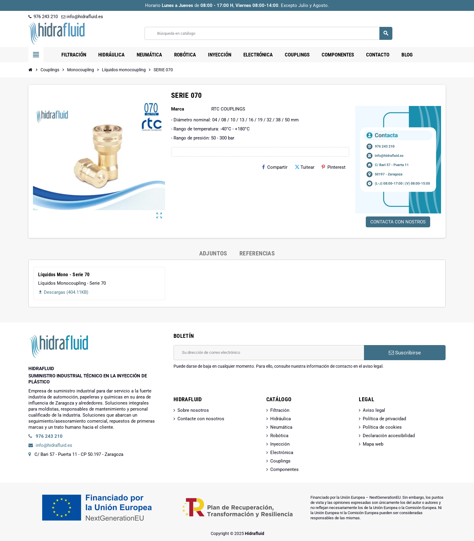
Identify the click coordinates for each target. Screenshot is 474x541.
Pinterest (334, 167)
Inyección (280, 444)
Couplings (280, 461)
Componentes (284, 469)
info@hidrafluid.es (82, 16)
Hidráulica (280, 418)
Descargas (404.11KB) (63, 292)
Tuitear (304, 167)
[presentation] (219, 384)
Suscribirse (405, 353)
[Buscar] (268, 33)
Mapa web (373, 444)
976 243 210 (43, 16)
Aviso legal (374, 410)
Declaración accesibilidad (389, 435)
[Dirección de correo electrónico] (269, 352)
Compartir (274, 167)
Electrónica (281, 452)
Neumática (281, 427)
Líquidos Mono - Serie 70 (64, 274)
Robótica (279, 435)
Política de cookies (382, 427)
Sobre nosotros (193, 410)
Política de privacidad (384, 418)
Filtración (279, 410)
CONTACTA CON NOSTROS (398, 222)
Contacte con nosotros (200, 418)
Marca (177, 109)
